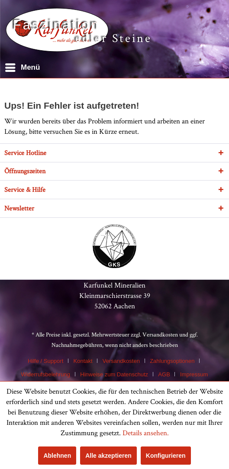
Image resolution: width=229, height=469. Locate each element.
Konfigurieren (166, 455)
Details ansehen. (146, 432)
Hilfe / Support (45, 361)
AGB (164, 374)
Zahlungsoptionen (172, 361)
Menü (22, 66)
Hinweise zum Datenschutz (114, 374)
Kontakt (83, 361)
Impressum (194, 374)
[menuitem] (22, 67)
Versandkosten (160, 334)
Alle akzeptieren (108, 455)
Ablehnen (57, 455)
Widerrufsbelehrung (45, 374)
